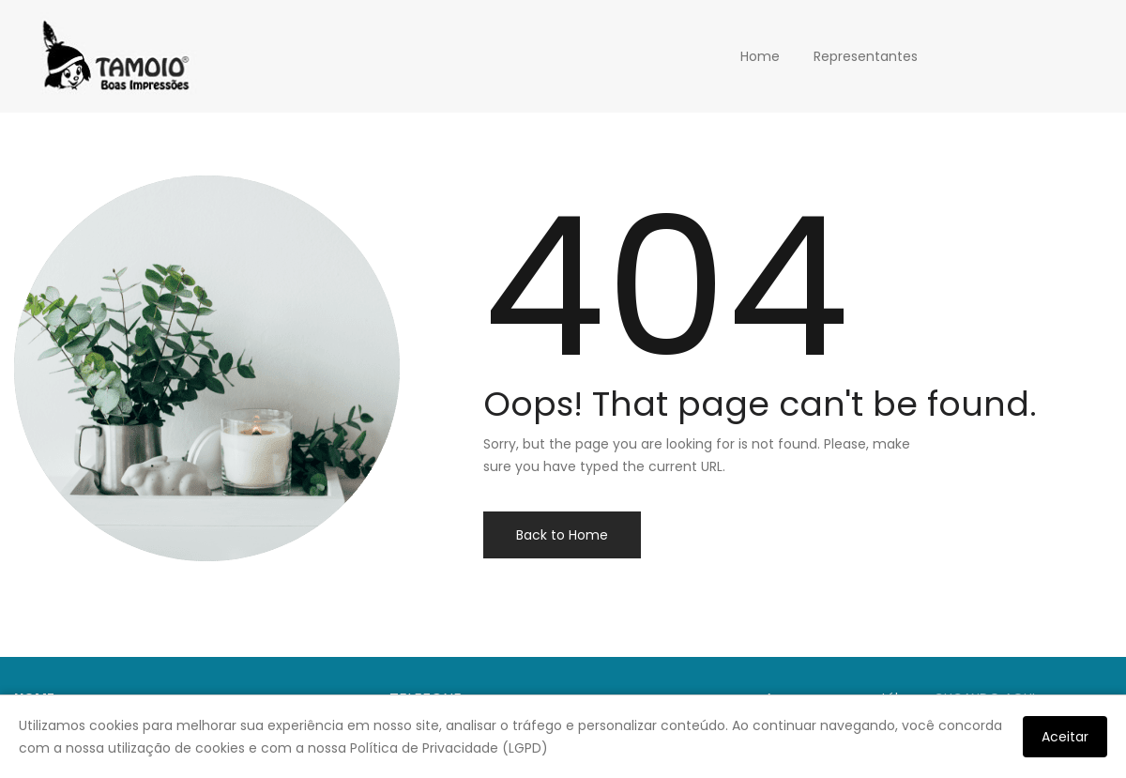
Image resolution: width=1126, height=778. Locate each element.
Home (760, 56)
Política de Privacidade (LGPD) (449, 748)
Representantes (866, 56)
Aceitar (1065, 736)
